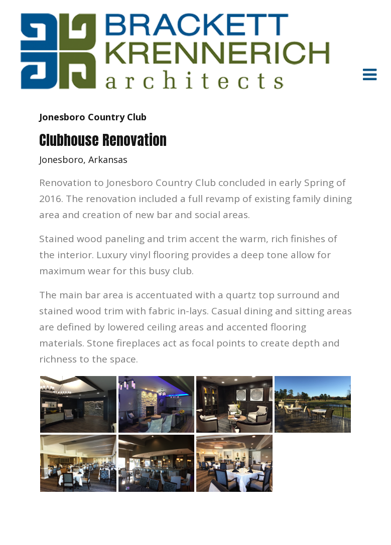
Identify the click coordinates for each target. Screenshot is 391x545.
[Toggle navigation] (369, 74)
